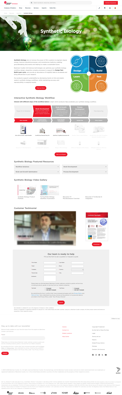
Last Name (61, 262)
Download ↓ (97, 244)
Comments (33, 276)
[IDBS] (54, 393)
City (60, 273)
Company (33, 269)
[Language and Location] (115, 8)
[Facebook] (93, 355)
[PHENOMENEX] (98, 393)
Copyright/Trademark (98, 326)
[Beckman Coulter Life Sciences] (11, 3)
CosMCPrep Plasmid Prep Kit (42, 135)
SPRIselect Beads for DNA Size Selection (98, 148)
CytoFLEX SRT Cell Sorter (42, 147)
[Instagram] (96, 355)
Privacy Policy (78, 293)
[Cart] (104, 8)
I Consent (48, 288)
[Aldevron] (32, 393)
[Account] (110, 8)
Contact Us (65, 330)
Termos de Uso (96, 336)
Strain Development (42, 111)
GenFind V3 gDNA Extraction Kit (61, 135)
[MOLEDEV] (87, 393)
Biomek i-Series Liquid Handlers (80, 135)
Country (61, 269)
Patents (94, 339)
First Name (34, 262)
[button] (31, 2)
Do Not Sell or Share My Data (100, 330)
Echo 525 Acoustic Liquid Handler (23, 135)
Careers (64, 326)
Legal (93, 333)
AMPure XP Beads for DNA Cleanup (80, 147)
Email (32, 266)
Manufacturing (98, 111)
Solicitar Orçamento (110, 2)
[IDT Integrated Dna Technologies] (65, 393)
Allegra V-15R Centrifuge (61, 147)
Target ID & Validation (23, 111)
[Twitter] (102, 355)
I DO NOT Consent (51, 290)
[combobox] (61, 2)
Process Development (79, 111)
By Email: (33, 288)
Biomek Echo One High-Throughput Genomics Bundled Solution (98, 136)
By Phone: (61, 288)
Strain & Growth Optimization (61, 111)
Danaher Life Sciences (98, 349)
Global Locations (67, 333)
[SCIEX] (109, 393)
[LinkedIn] (99, 355)
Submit (61, 302)
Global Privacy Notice (98, 343)
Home (5, 13)
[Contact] (99, 8)
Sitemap (94, 346)
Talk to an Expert (61, 154)
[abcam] (21, 393)
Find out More (41, 88)
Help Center (65, 336)
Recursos (11, 13)
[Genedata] (43, 393)
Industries (18, 13)
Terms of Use (35, 295)
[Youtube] (106, 355)
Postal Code (34, 273)
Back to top (115, 318)
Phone (60, 266)
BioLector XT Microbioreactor (23, 147)
